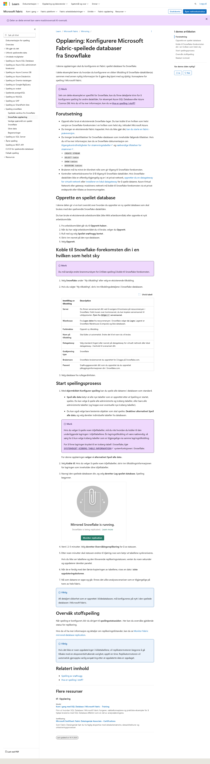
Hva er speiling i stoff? (123, 103)
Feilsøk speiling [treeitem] (12, 153)
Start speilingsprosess (185, 50)
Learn (58, 31)
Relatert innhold (182, 58)
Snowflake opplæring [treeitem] (17, 117)
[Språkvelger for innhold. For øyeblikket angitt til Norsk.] (8, 760)
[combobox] (19, 35)
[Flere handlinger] (151, 31)
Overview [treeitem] (10, 44)
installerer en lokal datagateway (101, 181)
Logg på (203, 3)
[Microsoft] (5, 4)
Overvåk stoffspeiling (185, 54)
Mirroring (85, 31)
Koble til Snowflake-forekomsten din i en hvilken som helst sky (190, 45)
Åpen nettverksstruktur (195, 11)
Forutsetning (181, 36)
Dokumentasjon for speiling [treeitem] (18, 40)
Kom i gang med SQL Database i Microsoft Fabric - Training (82, 706)
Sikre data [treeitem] (12, 128)
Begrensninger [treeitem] (14, 132)
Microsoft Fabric (71, 31)
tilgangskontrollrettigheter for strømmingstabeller (86, 145)
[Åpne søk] (195, 3)
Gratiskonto (175, 11)
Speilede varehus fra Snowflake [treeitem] (21, 113)
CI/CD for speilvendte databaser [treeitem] (20, 149)
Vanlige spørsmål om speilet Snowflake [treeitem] (20, 123)
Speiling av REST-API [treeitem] (15, 144)
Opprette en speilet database (188, 40)
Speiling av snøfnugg (71, 675)
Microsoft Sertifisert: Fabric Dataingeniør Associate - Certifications (85, 721)
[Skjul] (35, 29)
